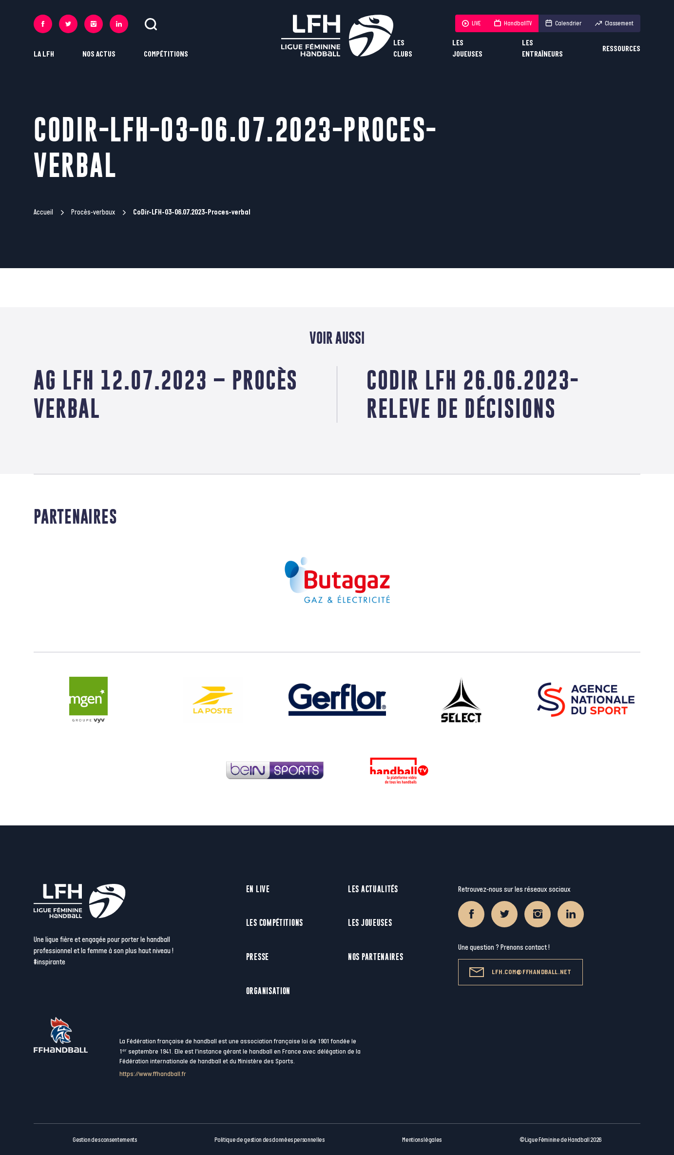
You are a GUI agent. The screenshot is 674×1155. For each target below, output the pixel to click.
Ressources (621, 49)
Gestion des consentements (105, 1140)
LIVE (471, 23)
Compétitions (166, 54)
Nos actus (99, 54)
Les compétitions (274, 922)
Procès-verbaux (93, 212)
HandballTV (513, 23)
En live (258, 889)
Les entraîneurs (542, 49)
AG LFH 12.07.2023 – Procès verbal (166, 394)
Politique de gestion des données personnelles (269, 1140)
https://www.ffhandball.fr (152, 1074)
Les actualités (373, 889)
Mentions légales (422, 1140)
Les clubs (402, 49)
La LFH (44, 54)
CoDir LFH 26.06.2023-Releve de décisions (472, 394)
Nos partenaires (376, 956)
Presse (257, 956)
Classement (614, 23)
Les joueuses (467, 49)
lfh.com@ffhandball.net (520, 972)
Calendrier (563, 23)
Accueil (43, 212)
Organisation (268, 991)
